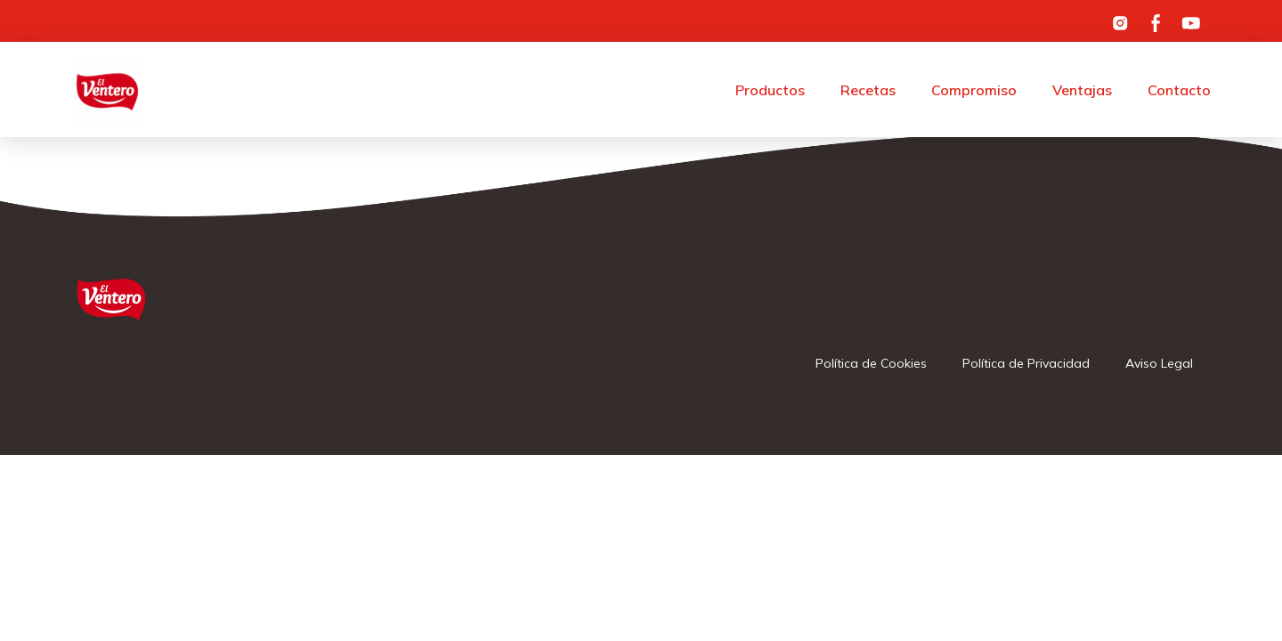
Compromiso (974, 90)
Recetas (868, 90)
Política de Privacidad (1026, 363)
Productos (770, 90)
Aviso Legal (1159, 363)
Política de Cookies (871, 363)
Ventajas (1082, 90)
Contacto (1179, 90)
